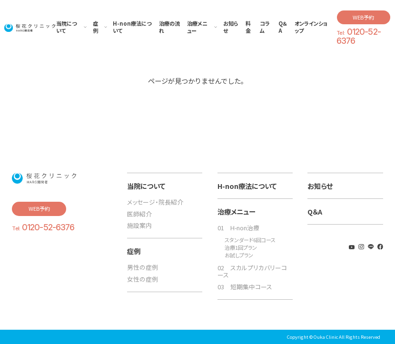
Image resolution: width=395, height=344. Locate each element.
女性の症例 (142, 279)
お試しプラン (239, 255)
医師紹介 (139, 213)
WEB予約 (363, 17)
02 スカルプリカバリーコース (252, 271)
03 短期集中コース (244, 286)
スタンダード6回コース (250, 240)
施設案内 (139, 225)
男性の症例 (142, 267)
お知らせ (320, 185)
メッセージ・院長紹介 (155, 202)
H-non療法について (246, 185)
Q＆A (314, 211)
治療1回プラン (241, 247)
